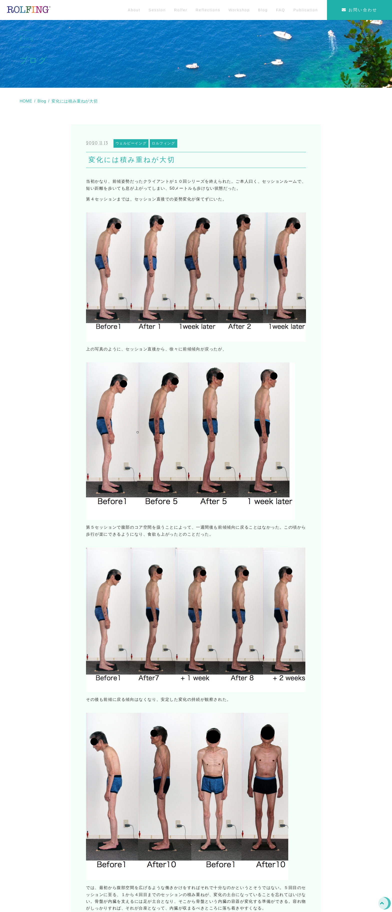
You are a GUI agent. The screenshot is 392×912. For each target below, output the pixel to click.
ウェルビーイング (131, 153)
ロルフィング (163, 153)
